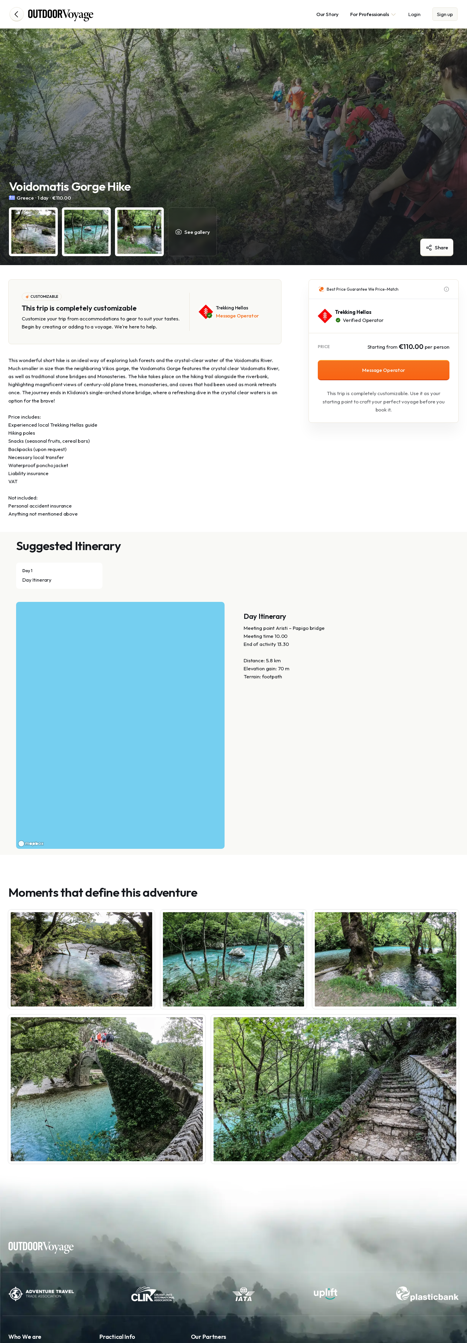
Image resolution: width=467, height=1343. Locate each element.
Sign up (445, 14)
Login (414, 14)
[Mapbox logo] (31, 843)
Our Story (327, 14)
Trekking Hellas (353, 312)
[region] (120, 725)
